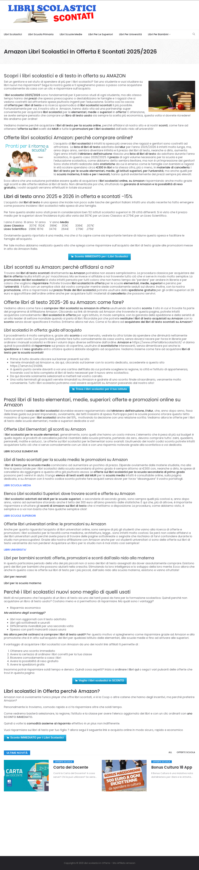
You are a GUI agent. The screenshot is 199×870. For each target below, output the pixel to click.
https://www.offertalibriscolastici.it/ (157, 342)
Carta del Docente (70, 767)
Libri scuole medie (71, 34)
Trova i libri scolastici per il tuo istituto (99, 389)
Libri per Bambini (158, 34)
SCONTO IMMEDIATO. (18, 717)
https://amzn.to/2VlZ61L (26, 366)
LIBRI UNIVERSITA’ (15, 550)
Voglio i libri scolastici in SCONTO (99, 681)
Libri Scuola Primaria (40, 34)
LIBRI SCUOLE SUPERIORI (20, 516)
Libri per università (130, 34)
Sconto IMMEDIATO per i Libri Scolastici (99, 256)
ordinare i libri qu (126, 669)
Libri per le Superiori (100, 34)
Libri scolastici (13, 34)
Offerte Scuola (63, 761)
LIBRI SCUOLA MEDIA (17, 485)
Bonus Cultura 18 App (171, 767)
